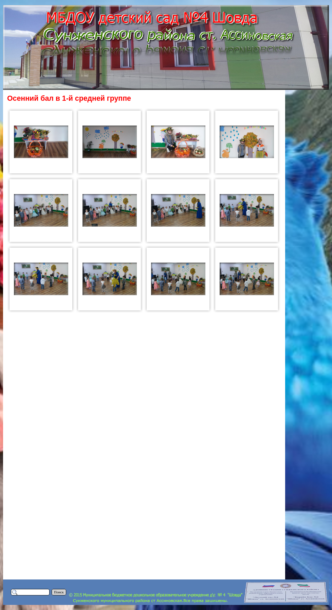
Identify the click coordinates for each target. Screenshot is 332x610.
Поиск (59, 592)
